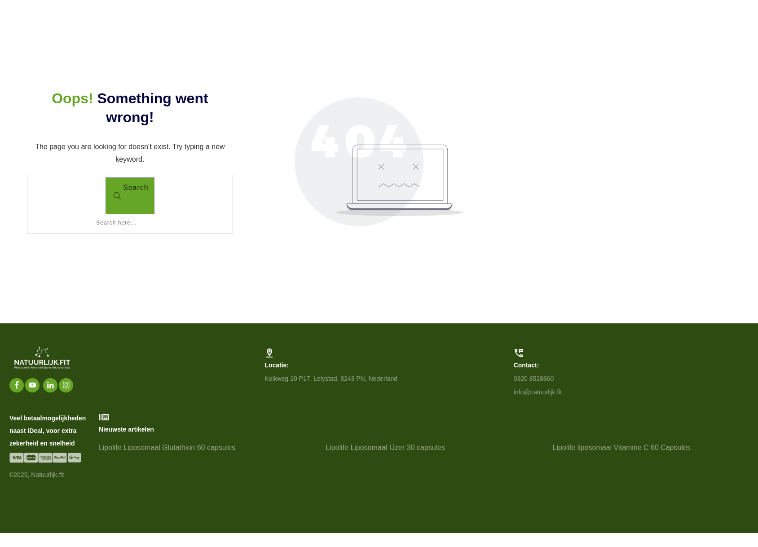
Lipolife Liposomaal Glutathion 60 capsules (208, 476)
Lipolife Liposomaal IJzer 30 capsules (435, 476)
